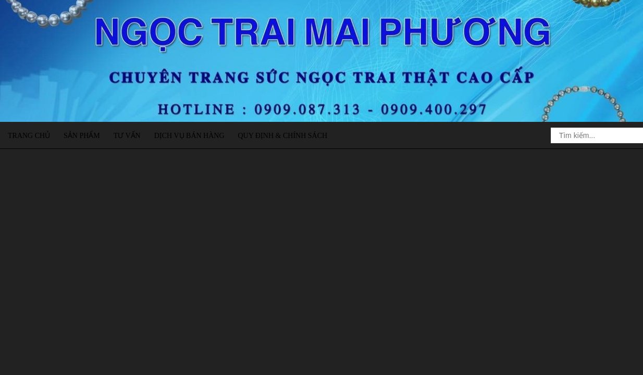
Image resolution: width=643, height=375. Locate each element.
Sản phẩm (82, 136)
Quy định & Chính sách (282, 136)
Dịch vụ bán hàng (189, 136)
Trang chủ (29, 136)
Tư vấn (127, 136)
